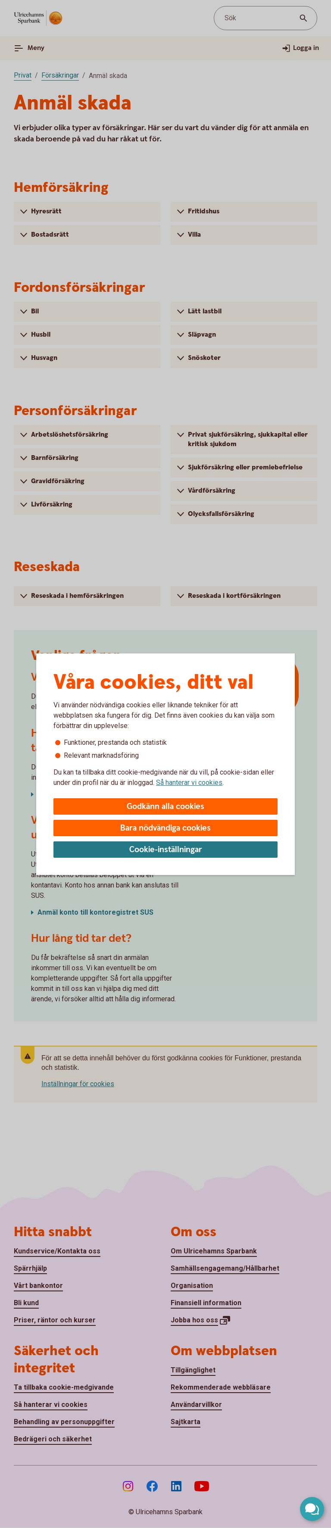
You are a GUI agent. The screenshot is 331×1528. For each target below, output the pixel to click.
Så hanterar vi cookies (189, 782)
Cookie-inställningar (165, 849)
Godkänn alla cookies (165, 806)
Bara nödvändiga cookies (165, 828)
